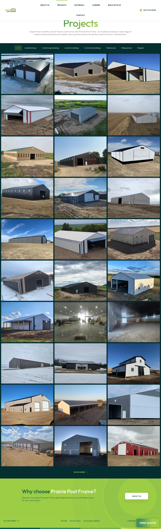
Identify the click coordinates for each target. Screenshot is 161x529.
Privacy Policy (75, 521)
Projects (61, 5)
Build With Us (114, 5)
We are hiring (9, 521)
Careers (96, 5)
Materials (79, 5)
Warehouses (111, 48)
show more (80, 472)
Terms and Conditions (91, 521)
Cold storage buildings (50, 48)
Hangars (140, 48)
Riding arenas (126, 48)
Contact (80, 15)
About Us (44, 5)
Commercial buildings (92, 48)
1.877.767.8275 (148, 10)
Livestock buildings (71, 48)
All (18, 48)
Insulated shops (31, 48)
